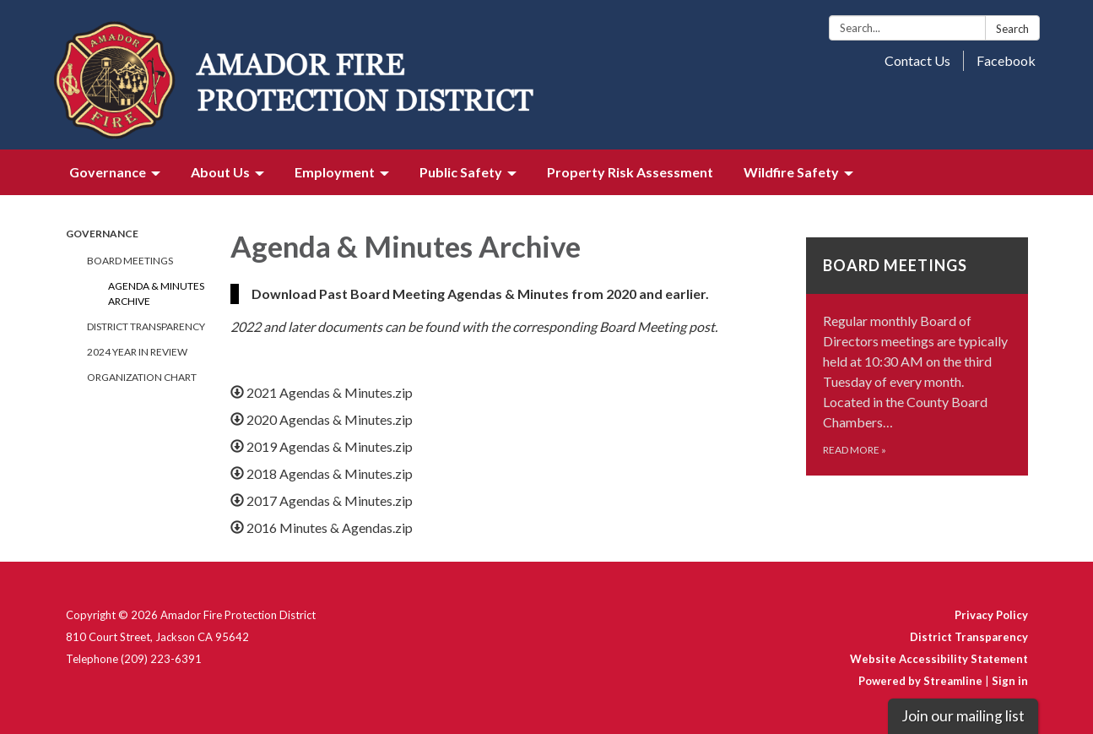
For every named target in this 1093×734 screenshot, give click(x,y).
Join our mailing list (963, 716)
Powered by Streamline (920, 681)
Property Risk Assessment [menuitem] (630, 172)
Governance (102, 233)
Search (1012, 28)
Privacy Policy (991, 615)
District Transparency (146, 326)
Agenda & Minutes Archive (156, 293)
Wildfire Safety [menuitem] (791, 172)
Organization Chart (142, 377)
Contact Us (917, 60)
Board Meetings (130, 260)
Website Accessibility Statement (939, 659)
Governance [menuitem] (107, 172)
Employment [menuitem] (335, 172)
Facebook (1006, 60)
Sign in (1010, 681)
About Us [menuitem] (220, 172)
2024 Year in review (137, 351)
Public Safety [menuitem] (460, 172)
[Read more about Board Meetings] (917, 356)
